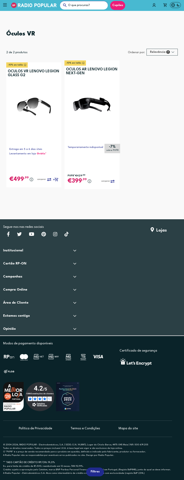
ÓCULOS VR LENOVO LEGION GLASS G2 (33, 73)
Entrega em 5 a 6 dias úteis (25, 149)
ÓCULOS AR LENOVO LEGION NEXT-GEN (91, 71)
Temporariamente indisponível (85, 147)
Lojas (159, 230)
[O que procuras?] (84, 5)
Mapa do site (128, 428)
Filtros (95, 471)
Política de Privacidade (35, 428)
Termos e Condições (85, 428)
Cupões (117, 5)
